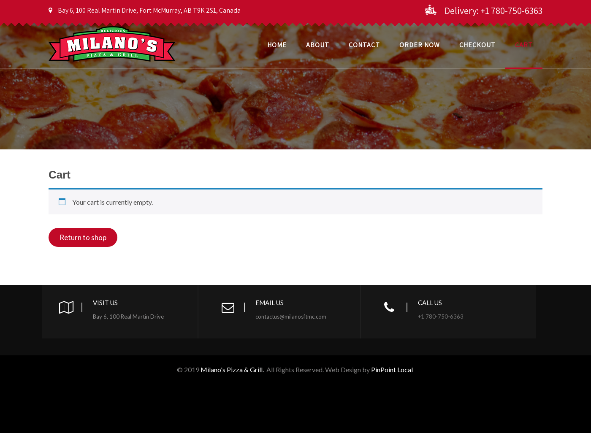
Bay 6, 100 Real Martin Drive (128, 316)
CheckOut (477, 45)
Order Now (419, 45)
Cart (524, 45)
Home (277, 45)
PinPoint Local (392, 369)
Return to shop (83, 237)
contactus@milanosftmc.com (290, 316)
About (317, 45)
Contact (364, 45)
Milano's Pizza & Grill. (232, 369)
